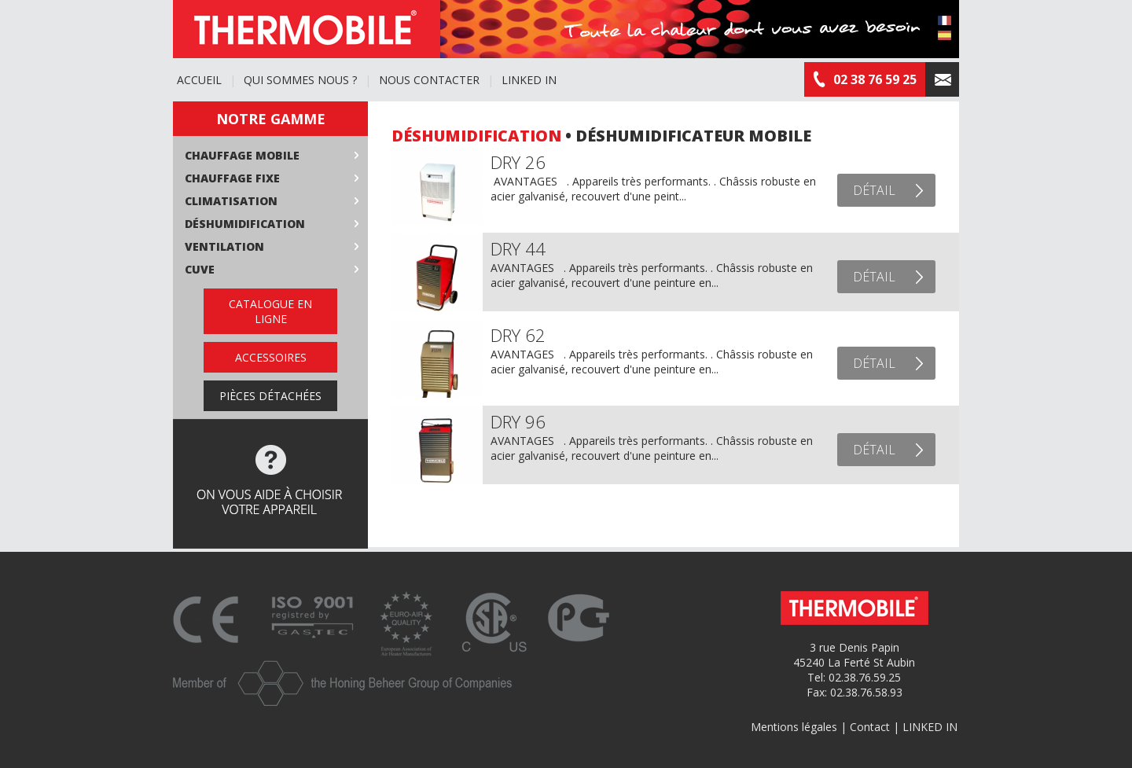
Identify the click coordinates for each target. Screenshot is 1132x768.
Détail (874, 190)
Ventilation (224, 246)
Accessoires (271, 357)
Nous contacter (429, 79)
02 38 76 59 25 (865, 79)
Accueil (199, 79)
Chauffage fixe (232, 178)
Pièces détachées (270, 395)
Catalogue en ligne (270, 311)
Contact (870, 726)
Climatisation (231, 200)
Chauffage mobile (242, 155)
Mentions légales (794, 726)
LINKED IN (529, 79)
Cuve (200, 269)
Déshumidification (245, 223)
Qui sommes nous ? (300, 79)
